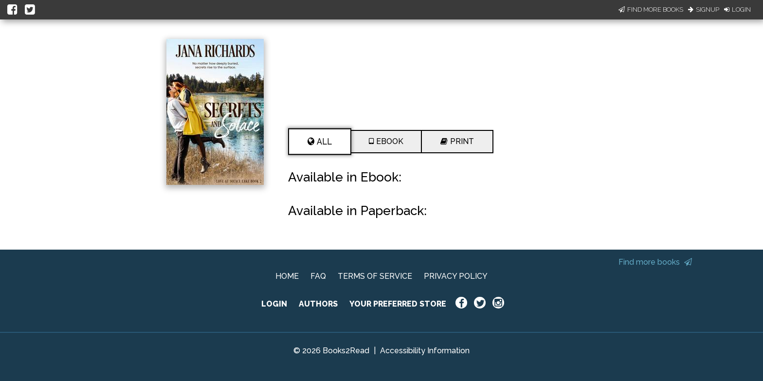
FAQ (318, 276)
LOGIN (274, 303)
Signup (703, 9)
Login (737, 9)
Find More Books (650, 9)
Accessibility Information (425, 350)
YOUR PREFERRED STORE (397, 303)
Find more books (655, 262)
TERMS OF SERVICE (375, 276)
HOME (287, 276)
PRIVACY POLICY (456, 276)
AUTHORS (318, 303)
